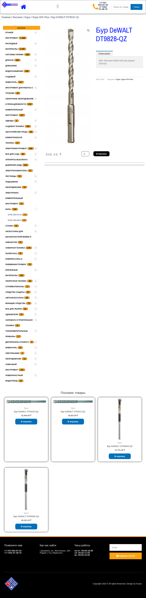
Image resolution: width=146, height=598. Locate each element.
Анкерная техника (15, 248)
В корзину (101, 153)
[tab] (104, 53)
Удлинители (11, 314)
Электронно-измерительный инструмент (14, 198)
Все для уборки (13, 309)
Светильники (12, 353)
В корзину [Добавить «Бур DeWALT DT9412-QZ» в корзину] (73, 421)
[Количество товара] (85, 153)
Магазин (17, 17)
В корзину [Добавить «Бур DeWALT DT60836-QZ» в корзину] (26, 526)
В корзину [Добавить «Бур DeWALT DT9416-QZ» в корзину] (26, 421)
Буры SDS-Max (14, 220)
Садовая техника (14, 126)
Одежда (9, 121)
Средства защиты (15, 292)
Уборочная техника (16, 281)
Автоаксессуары (14, 298)
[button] (57, 6)
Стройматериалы (14, 286)
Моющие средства (15, 303)
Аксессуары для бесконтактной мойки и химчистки (18, 236)
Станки (9, 226)
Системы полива (14, 54)
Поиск (137, 7)
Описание (104, 53)
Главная (6, 17)
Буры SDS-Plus (41, 17)
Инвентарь (11, 348)
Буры (27, 17)
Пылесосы (11, 253)
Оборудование (13, 359)
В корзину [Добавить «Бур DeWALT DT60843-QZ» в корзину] (119, 456)
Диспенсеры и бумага (17, 342)
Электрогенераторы (16, 171)
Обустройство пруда (16, 132)
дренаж (9, 60)
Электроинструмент (16, 148)
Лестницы (10, 176)
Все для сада (12, 154)
